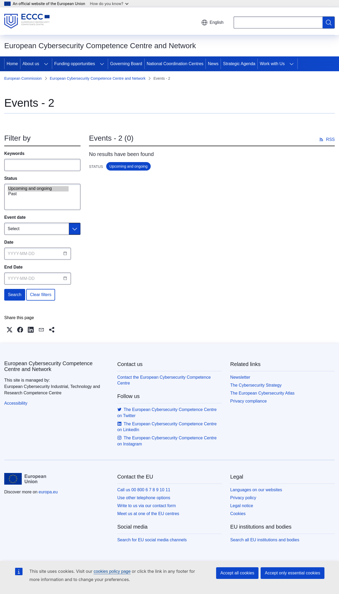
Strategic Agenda (239, 63)
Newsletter (240, 377)
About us (31, 63)
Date (9, 242)
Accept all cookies (237, 573)
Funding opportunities (74, 63)
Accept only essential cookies (292, 573)
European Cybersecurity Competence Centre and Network (98, 78)
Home (12, 63)
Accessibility (15, 403)
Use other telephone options (143, 497)
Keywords (14, 153)
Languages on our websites (256, 490)
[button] (9, 329)
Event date (15, 217)
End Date (13, 267)
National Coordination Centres (175, 63)
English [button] (212, 22)
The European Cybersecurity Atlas (262, 393)
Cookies (238, 513)
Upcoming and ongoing (38, 188)
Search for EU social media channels (152, 540)
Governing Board (126, 63)
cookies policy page (112, 571)
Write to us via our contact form (146, 505)
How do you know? (109, 3)
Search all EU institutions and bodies (264, 540)
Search (14, 294)
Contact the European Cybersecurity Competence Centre (164, 380)
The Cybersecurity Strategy (256, 385)
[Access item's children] (46, 63)
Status (10, 178)
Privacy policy (243, 497)
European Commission (23, 78)
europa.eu (48, 492)
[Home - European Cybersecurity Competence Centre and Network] (27, 21)
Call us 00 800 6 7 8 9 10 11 (143, 490)
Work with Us (272, 63)
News (213, 63)
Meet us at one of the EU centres (148, 513)
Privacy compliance (248, 401)
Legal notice (241, 505)
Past (38, 194)
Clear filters (40, 294)
